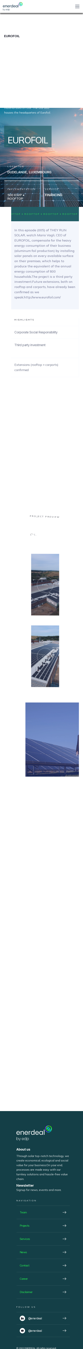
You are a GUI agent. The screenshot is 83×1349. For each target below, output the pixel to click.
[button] (76, 6)
